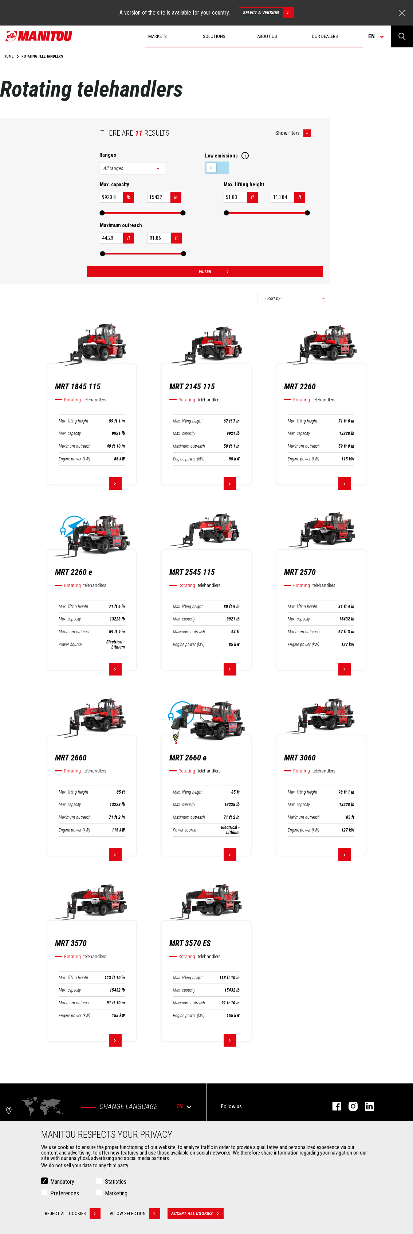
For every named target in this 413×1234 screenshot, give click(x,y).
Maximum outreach (75, 446)
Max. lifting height (73, 421)
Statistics (115, 1181)
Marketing (116, 1193)
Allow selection (135, 1213)
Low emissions (217, 167)
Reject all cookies (73, 1213)
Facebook (333, 1106)
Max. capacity (70, 433)
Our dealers (325, 36)
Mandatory (62, 1181)
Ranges (107, 155)
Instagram (349, 1106)
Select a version (268, 13)
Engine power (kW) (74, 459)
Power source (70, 644)
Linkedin (366, 1106)
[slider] (102, 212)
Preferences (64, 1193)
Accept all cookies (197, 1213)
